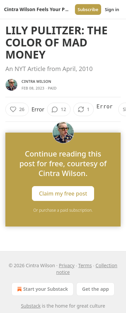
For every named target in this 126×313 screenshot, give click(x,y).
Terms (85, 265)
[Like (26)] (17, 109)
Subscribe (88, 9)
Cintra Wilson (36, 81)
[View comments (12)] (59, 109)
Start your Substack (42, 289)
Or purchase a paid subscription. (63, 210)
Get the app (95, 289)
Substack (31, 306)
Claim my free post (63, 193)
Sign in (112, 9)
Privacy (67, 265)
